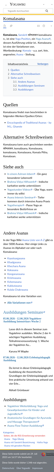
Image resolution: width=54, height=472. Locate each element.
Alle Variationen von (19, 302)
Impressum (37, 468)
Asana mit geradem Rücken (17, 445)
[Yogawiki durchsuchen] (28, 10)
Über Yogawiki (23, 468)
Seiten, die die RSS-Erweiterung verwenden (24, 435)
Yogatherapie (14, 205)
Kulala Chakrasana (17, 289)
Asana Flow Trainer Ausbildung (24, 425)
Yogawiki (17, 4)
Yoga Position (22, 38)
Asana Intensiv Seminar (20, 197)
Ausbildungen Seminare (23, 312)
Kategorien (8, 432)
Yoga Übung (18, 439)
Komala (27, 50)
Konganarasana (16, 274)
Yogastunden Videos (18, 189)
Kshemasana (14, 281)
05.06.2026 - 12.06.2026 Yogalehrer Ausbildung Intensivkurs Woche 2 (22, 320)
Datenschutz (8, 468)
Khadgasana (14, 262)
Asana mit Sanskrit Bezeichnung (19, 442)
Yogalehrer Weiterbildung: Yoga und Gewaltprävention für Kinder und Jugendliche (27, 409)
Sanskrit (22, 34)
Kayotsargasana (16, 258)
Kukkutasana (14, 285)
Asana (19, 54)
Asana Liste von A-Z (33, 240)
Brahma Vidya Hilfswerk (21, 181)
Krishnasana (14, 277)
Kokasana (12, 270)
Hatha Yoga (42, 442)
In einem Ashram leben (20, 173)
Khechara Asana (16, 266)
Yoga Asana (42, 38)
